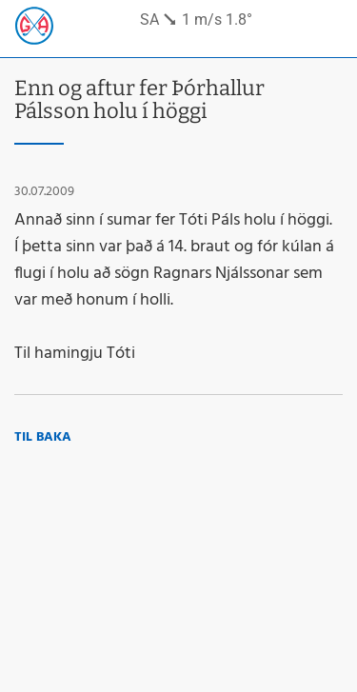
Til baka (42, 437)
